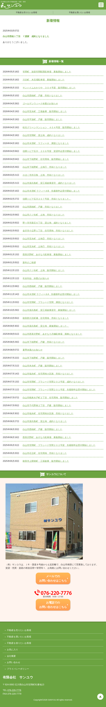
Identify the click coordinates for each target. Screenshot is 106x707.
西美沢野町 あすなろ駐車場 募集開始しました (47, 254)
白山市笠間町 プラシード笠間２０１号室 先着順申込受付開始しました (59, 389)
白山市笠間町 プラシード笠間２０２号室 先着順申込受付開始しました (59, 445)
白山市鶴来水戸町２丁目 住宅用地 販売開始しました (50, 397)
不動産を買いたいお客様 (79, 12)
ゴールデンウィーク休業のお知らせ (40, 103)
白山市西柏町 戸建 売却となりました (42, 95)
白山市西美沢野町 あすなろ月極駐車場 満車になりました (52, 334)
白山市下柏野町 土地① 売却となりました (45, 167)
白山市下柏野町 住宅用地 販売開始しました (46, 159)
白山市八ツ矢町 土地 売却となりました (44, 215)
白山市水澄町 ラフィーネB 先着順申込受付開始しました (51, 191)
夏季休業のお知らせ (33, 350)
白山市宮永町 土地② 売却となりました (44, 238)
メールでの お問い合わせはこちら (53, 578)
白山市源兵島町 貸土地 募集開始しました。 (46, 326)
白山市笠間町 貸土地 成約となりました (44, 135)
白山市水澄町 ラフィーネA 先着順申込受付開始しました (51, 294)
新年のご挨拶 (29, 262)
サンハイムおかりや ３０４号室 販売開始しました (49, 88)
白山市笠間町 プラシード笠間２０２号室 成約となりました (53, 382)
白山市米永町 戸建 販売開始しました (42, 366)
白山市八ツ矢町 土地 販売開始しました (44, 270)
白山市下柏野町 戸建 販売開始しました (44, 358)
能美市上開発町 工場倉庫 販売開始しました (46, 461)
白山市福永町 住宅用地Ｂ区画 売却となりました (48, 413)
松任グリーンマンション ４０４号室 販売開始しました (51, 127)
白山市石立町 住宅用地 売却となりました (45, 453)
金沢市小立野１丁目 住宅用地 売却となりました (48, 230)
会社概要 (11, 656)
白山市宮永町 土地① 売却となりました (44, 246)
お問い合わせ (13, 662)
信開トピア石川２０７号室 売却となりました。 (47, 199)
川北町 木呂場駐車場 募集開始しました (44, 80)
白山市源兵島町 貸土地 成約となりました (45, 421)
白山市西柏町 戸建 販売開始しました (42, 286)
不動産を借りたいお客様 (19, 643)
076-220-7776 (14, 690)
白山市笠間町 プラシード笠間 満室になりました (48, 302)
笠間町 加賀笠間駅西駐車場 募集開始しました (47, 72)
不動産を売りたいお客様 (26, 12)
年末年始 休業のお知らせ (36, 278)
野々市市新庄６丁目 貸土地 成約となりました (47, 223)
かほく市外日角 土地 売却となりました (44, 175)
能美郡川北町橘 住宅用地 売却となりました (46, 318)
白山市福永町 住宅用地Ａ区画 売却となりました (48, 374)
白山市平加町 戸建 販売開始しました (42, 119)
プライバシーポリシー (18, 669)
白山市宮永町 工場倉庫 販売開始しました (45, 111)
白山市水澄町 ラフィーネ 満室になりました (46, 143)
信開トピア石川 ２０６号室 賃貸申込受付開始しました (51, 151)
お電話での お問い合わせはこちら (53, 604)
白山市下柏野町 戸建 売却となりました (44, 342)
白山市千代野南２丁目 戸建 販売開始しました (47, 405)
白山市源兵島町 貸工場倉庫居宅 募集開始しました (49, 310)
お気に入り (12, 649)
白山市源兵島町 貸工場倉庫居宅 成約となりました (49, 183)
